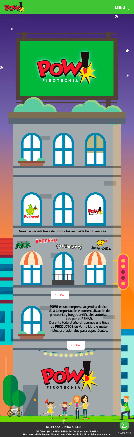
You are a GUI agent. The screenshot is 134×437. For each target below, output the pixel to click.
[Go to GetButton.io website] (124, 433)
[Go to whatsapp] (124, 425)
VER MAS (76, 345)
